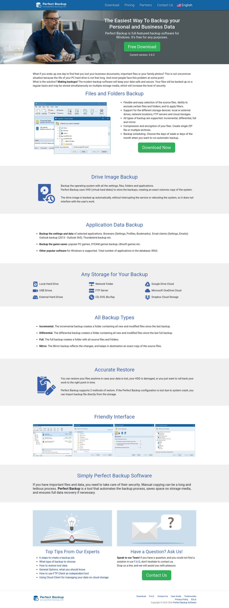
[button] (185, 5)
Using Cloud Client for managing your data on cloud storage (74, 577)
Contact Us (165, 5)
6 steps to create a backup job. (57, 557)
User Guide (176, 596)
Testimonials (190, 596)
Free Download (142, 46)
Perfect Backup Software (184, 602)
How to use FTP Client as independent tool (64, 573)
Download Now (156, 147)
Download (112, 5)
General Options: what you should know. (62, 569)
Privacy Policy (181, 599)
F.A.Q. (151, 596)
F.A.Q (137, 561)
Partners (146, 5)
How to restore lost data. (53, 565)
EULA (193, 599)
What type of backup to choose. (57, 561)
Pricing (129, 5)
